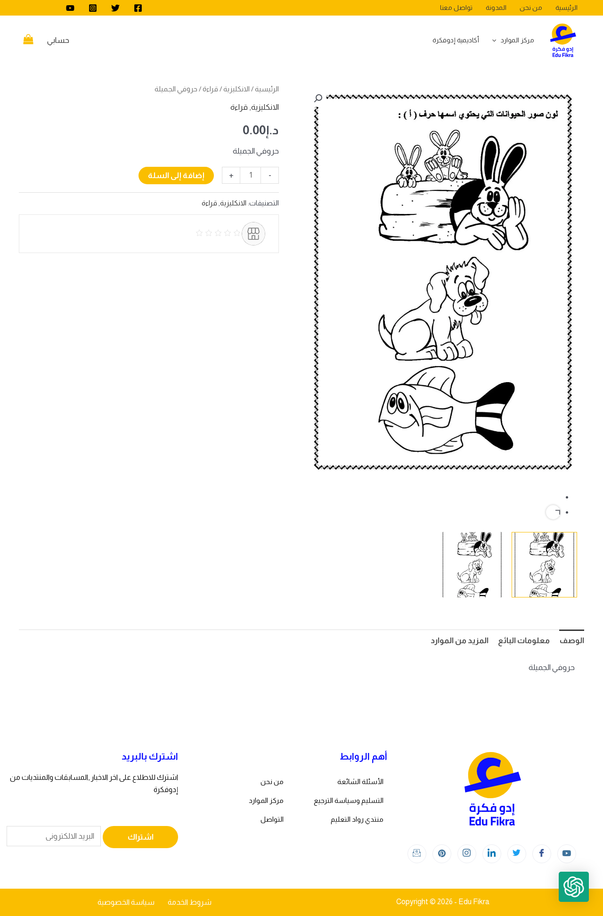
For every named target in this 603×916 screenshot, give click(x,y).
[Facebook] (138, 8)
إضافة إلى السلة (176, 175)
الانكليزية (236, 89)
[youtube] (70, 8)
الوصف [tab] (571, 640)
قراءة (210, 89)
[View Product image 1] (544, 564)
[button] (318, 98)
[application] (496, 40)
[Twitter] (115, 8)
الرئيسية (267, 89)
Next (553, 512)
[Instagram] (93, 8)
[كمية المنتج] (250, 175)
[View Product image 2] (472, 564)
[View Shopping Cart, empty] (28, 40)
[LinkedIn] (491, 853)
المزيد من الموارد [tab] (460, 640)
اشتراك (141, 837)
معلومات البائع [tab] (524, 640)
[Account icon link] (58, 40)
